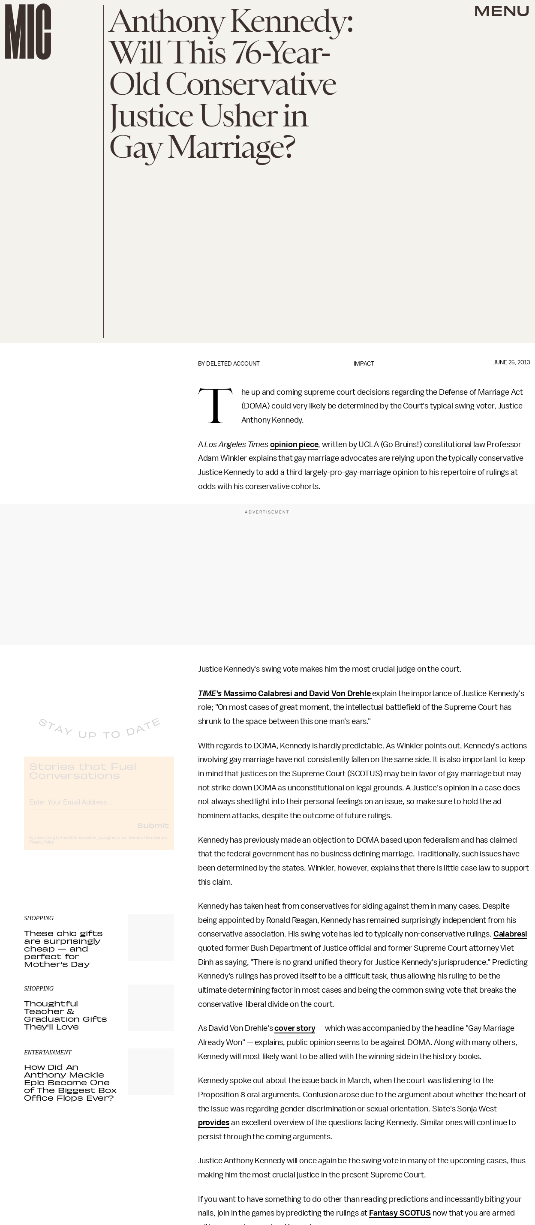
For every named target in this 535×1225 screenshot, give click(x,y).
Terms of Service (144, 844)
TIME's (210, 693)
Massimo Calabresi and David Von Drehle (297, 693)
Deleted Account (233, 363)
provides (214, 1122)
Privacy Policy (41, 849)
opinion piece (294, 444)
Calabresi (510, 934)
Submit (153, 832)
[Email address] (99, 808)
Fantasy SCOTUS (400, 1213)
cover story (294, 1028)
